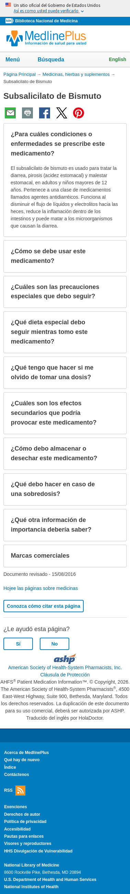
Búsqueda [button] (55, 61)
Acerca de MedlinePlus (26, 752)
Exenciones (15, 806)
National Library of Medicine (31, 865)
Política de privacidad (25, 821)
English (117, 59)
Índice (10, 767)
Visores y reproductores (27, 843)
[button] (115, 144)
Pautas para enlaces (24, 836)
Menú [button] (17, 60)
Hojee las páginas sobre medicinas (40, 588)
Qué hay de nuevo (21, 759)
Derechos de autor (22, 814)
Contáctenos (16, 774)
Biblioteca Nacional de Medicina (46, 21)
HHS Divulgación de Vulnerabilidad (38, 851)
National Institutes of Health (31, 886)
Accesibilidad (17, 829)
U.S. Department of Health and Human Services (50, 879)
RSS (14, 791)
